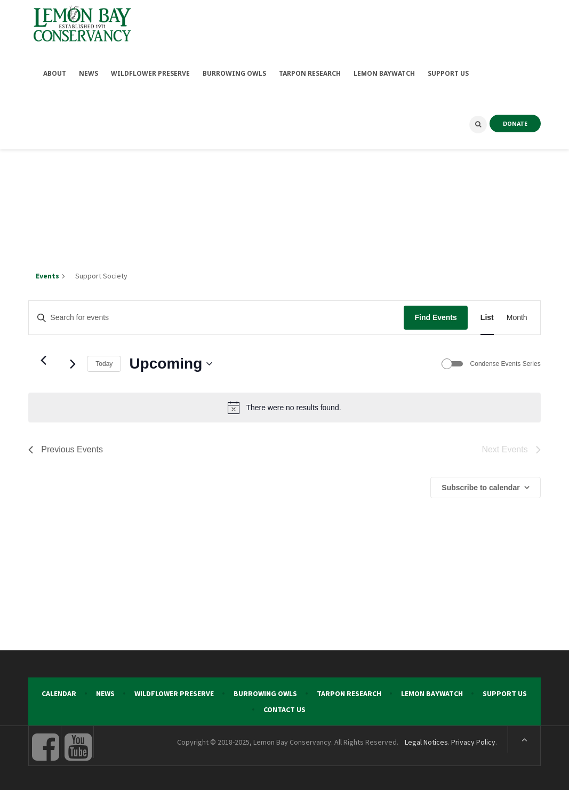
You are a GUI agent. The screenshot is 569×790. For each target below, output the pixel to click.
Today (104, 361)
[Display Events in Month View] (517, 315)
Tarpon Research (349, 691)
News (105, 691)
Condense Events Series (505, 361)
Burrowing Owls (265, 691)
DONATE (515, 121)
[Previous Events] (43, 357)
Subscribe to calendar (480, 485)
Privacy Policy (473, 739)
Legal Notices (426, 739)
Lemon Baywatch (432, 691)
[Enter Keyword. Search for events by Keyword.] (216, 315)
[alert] (284, 405)
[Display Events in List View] (487, 315)
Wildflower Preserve (174, 691)
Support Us (505, 691)
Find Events (435, 314)
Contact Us (284, 707)
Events (47, 273)
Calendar (59, 691)
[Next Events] (72, 361)
